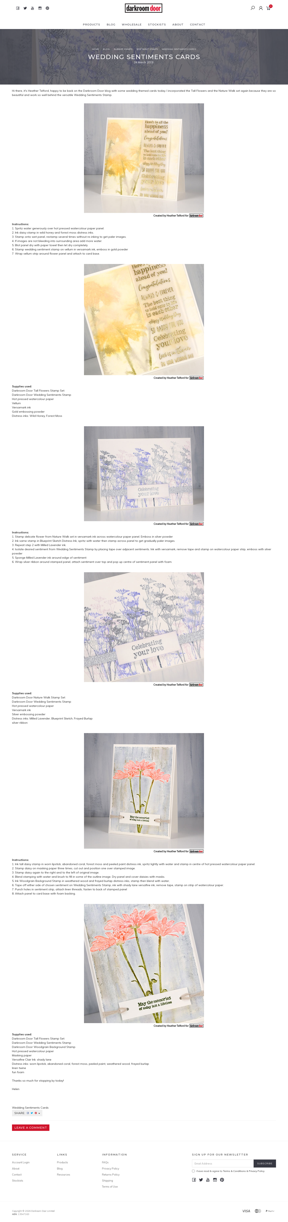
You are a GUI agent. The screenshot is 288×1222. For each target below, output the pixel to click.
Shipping (107, 1180)
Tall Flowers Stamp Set (49, 390)
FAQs (105, 1162)
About (178, 24)
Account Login (21, 1162)
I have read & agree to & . (228, 1171)
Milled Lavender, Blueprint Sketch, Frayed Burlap (61, 718)
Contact (197, 24)
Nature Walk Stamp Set (49, 697)
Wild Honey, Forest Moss (46, 416)
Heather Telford (38, 91)
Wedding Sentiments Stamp (93, 95)
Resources (63, 1174)
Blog (111, 24)
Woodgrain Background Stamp (54, 1047)
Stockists (157, 24)
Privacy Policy (110, 1168)
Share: (27, 1113)
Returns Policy (111, 1174)
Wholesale (132, 24)
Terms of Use (110, 1186)
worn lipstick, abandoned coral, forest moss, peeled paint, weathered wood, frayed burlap (89, 1064)
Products (91, 24)
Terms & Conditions (234, 1171)
